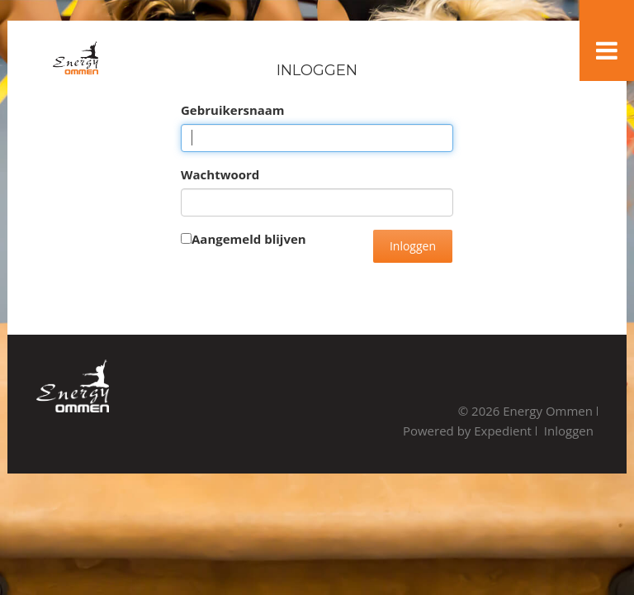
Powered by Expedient (467, 430)
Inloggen (413, 246)
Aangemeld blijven (249, 239)
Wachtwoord (220, 174)
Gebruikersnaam (233, 110)
